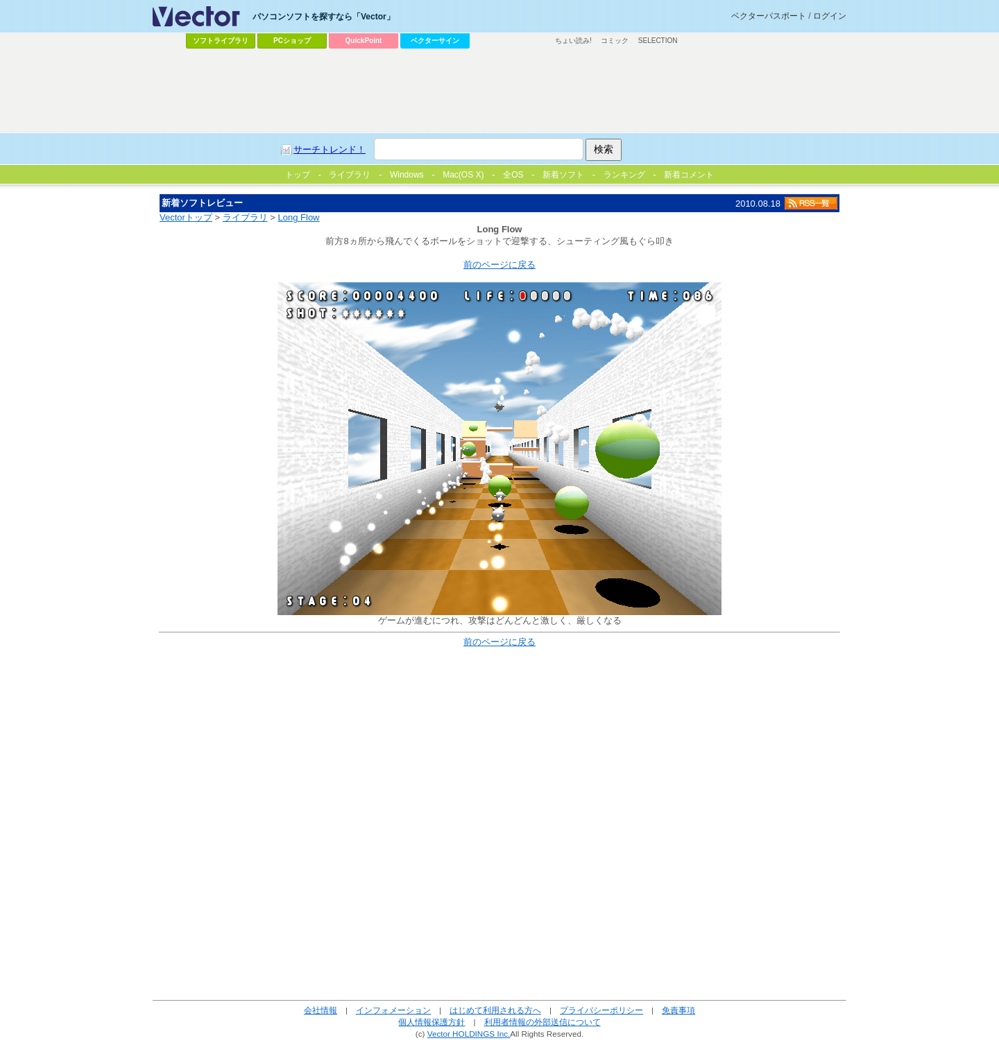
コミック (615, 40)
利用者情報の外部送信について (542, 1021)
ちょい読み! (573, 40)
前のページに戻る (499, 264)
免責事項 (678, 1010)
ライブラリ (245, 217)
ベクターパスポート (768, 16)
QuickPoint (363, 40)
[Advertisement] (499, 91)
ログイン (829, 16)
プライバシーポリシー (601, 1010)
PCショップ (292, 40)
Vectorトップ (186, 217)
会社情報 (320, 1010)
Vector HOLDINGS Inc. (469, 1033)
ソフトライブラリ (220, 40)
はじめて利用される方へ (495, 1010)
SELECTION (658, 40)
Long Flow (299, 217)
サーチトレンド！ (329, 149)
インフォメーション (393, 1010)
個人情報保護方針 (431, 1021)
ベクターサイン (435, 40)
